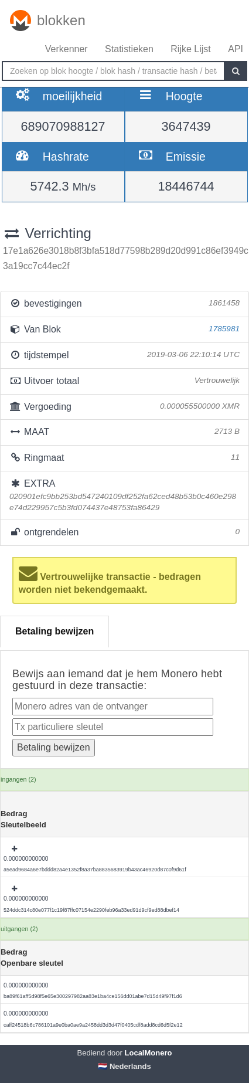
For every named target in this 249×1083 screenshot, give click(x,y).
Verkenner (66, 49)
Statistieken (129, 49)
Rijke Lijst (190, 49)
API (235, 49)
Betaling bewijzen (54, 631)
